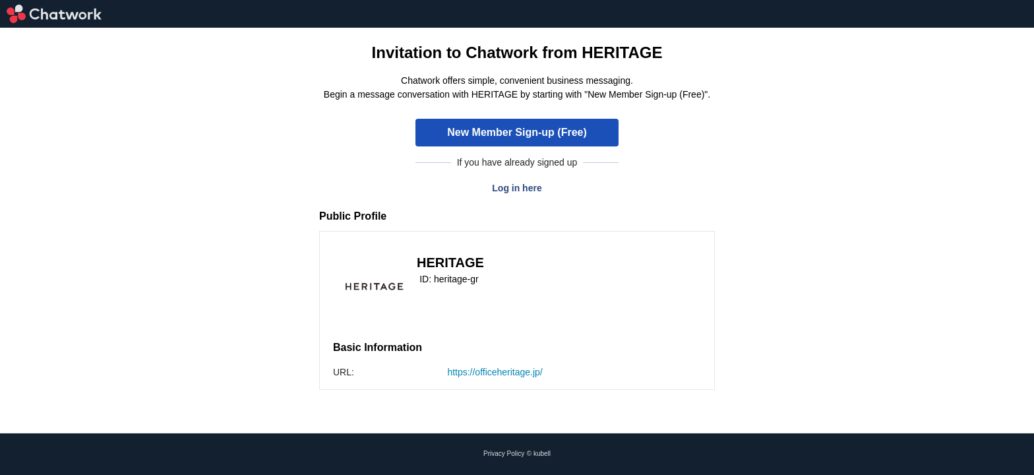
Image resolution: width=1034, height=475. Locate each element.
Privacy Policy (503, 453)
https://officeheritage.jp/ (494, 372)
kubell (542, 453)
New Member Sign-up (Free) (517, 132)
